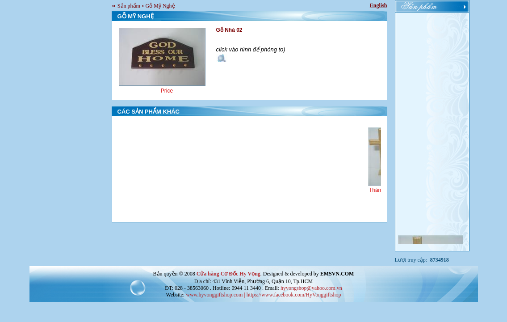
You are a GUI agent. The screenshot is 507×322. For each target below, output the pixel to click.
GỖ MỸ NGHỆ (135, 16)
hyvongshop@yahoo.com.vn (311, 288)
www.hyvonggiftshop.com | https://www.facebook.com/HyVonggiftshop (263, 295)
